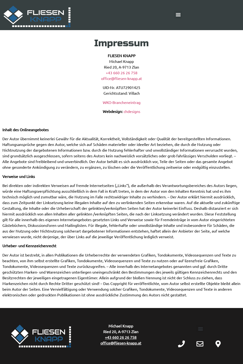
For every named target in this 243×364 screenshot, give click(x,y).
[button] (178, 15)
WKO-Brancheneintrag (121, 102)
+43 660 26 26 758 (121, 72)
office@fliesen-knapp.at (121, 78)
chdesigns (132, 111)
